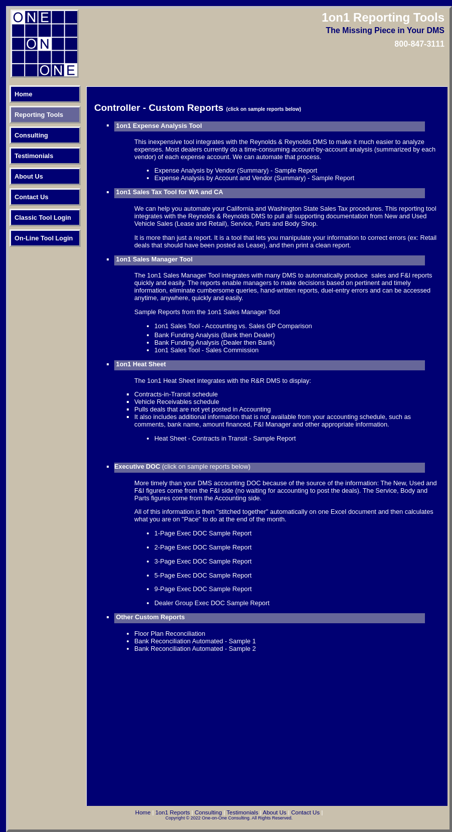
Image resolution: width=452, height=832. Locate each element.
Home (24, 94)
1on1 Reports (172, 812)
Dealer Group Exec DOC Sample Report (212, 603)
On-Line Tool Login (44, 238)
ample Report (232, 589)
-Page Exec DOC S (185, 589)
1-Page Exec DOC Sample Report (203, 533)
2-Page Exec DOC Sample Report (203, 547)
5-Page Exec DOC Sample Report (203, 575)
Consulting (31, 135)
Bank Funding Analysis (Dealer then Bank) (214, 342)
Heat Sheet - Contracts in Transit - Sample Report (225, 438)
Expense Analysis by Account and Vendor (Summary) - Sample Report (254, 178)
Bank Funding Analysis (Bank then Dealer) (214, 335)
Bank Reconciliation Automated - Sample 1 (195, 641)
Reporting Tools (39, 114)
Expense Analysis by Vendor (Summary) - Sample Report (235, 170)
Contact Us (32, 197)
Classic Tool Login (43, 217)
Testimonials (34, 156)
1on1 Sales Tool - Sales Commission (206, 350)
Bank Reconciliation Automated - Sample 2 (195, 648)
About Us (29, 176)
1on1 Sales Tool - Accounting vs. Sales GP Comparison (233, 326)
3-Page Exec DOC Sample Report (203, 561)
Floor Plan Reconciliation (169, 633)
